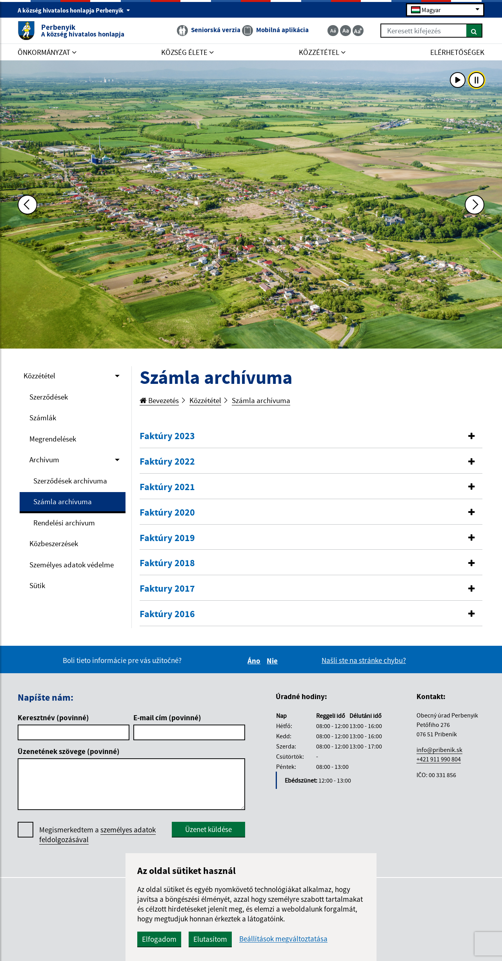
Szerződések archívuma (70, 480)
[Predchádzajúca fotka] (27, 204)
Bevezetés (159, 400)
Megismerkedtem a (97, 835)
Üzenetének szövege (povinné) (69, 751)
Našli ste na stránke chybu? (364, 660)
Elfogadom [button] (159, 939)
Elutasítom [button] (210, 939)
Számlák (42, 417)
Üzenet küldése (208, 829)
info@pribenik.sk (439, 750)
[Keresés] (474, 31)
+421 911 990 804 (439, 759)
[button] (311, 436)
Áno (255, 660)
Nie (273, 660)
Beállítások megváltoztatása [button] (283, 939)
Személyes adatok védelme (71, 564)
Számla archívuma (62, 501)
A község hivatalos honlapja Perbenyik (74, 10)
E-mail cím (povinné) (167, 717)
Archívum (44, 459)
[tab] (311, 436)
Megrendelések (52, 438)
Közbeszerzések (53, 543)
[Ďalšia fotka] (474, 204)
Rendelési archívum (64, 522)
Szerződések (48, 396)
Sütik (37, 585)
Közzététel (39, 375)
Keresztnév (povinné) (53, 717)
